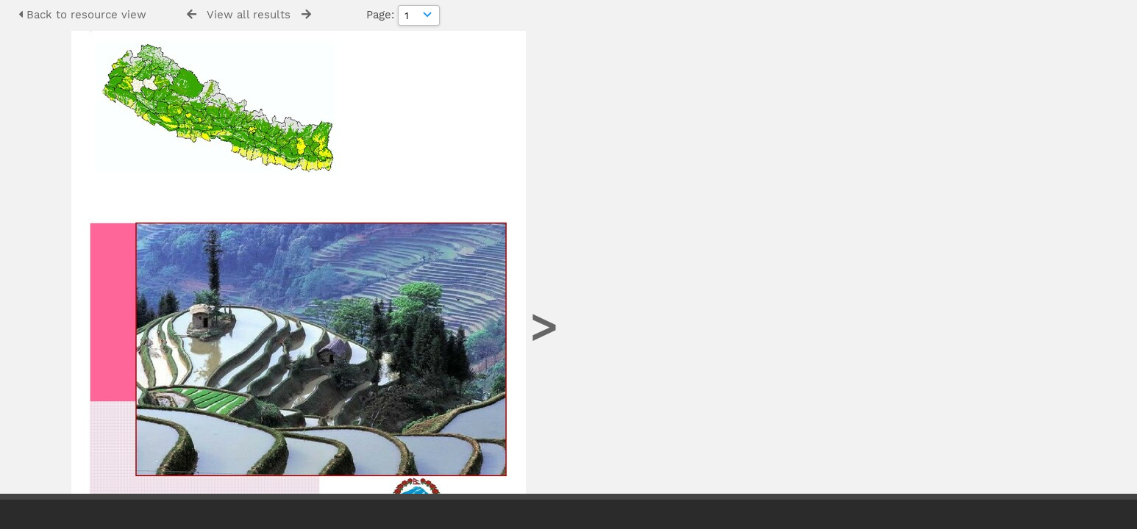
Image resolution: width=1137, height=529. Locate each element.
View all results (249, 14)
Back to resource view (82, 14)
